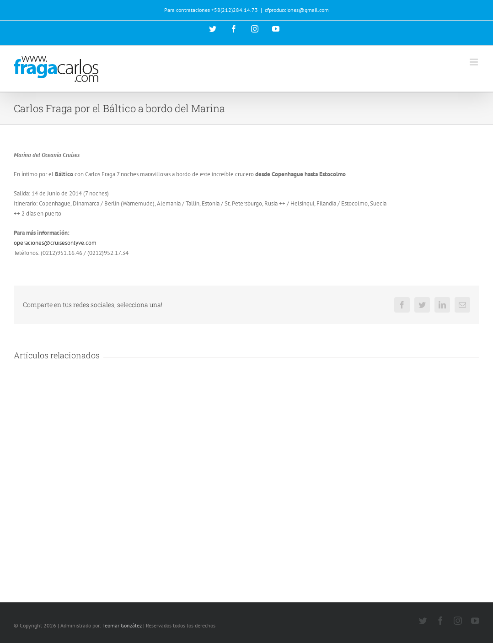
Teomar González (122, 625)
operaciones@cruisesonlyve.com (55, 243)
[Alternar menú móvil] (474, 62)
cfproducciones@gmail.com (297, 9)
